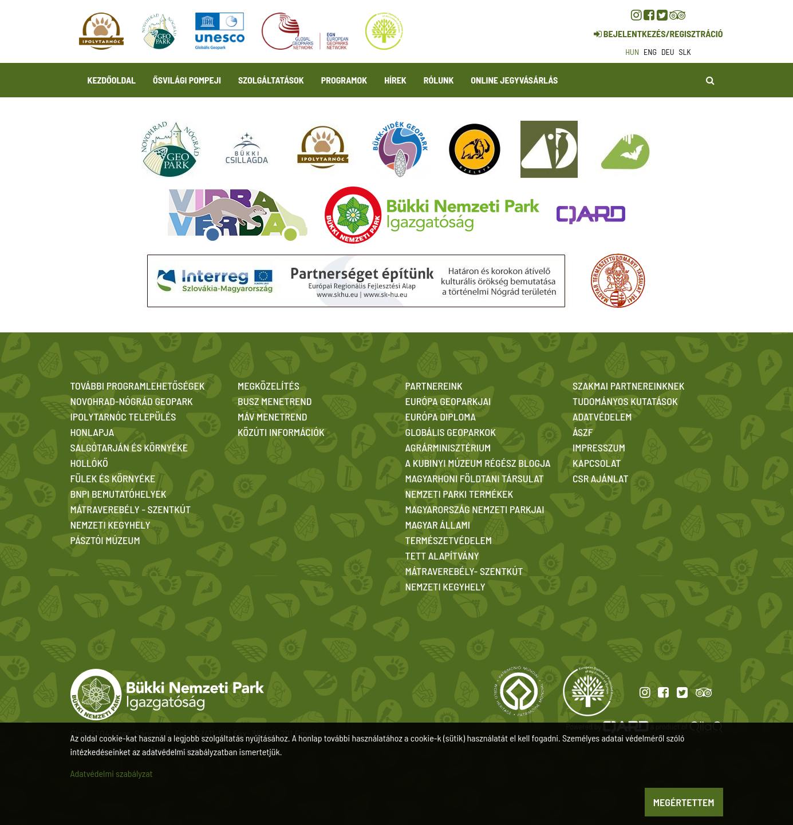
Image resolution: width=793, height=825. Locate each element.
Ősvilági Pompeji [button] (187, 79)
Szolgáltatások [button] (271, 79)
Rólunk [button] (439, 79)
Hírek (395, 79)
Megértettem (684, 802)
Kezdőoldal (112, 79)
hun (632, 52)
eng (650, 52)
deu (667, 52)
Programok (344, 79)
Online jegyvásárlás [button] (514, 79)
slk (685, 52)
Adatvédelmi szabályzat (111, 773)
